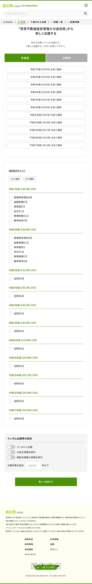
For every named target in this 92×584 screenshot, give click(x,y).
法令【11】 (19, 211)
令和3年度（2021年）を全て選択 (46, 99)
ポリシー (54, 549)
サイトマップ (30, 554)
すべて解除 (29, 179)
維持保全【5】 (20, 220)
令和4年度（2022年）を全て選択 (46, 92)
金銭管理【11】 (21, 242)
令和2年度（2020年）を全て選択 (46, 107)
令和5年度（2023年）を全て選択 (46, 84)
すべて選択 (15, 179)
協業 (52, 544)
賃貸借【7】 (19, 206)
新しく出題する (46, 481)
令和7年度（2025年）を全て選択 (46, 69)
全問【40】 (19, 348)
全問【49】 (19, 278)
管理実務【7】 (20, 256)
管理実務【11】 (21, 215)
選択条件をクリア (17, 170)
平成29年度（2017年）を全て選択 (46, 130)
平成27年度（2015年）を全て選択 (46, 145)
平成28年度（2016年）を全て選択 (46, 137)
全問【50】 (19, 296)
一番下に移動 (46, 567)
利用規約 (29, 549)
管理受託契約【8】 (23, 197)
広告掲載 (54, 539)
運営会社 (29, 539)
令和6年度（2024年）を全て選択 (46, 76)
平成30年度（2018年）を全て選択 (46, 122)
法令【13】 (19, 251)
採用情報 (29, 544)
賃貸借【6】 (19, 247)
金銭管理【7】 (20, 202)
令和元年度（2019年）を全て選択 (46, 114)
